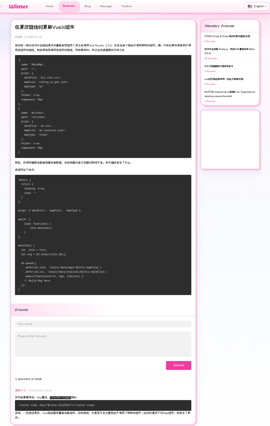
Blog (88, 6)
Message (106, 6)
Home (49, 6)
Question (68, 5)
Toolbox (126, 6)
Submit (178, 365)
